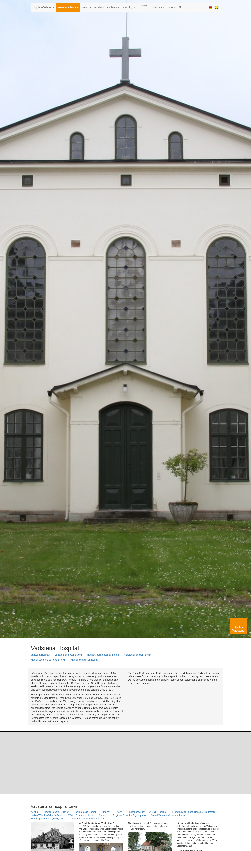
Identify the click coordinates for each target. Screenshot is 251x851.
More (172, 7)
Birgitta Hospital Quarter (56, 812)
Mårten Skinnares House (81, 815)
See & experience (67, 7)
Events (86, 7)
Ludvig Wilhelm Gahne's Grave (47, 815)
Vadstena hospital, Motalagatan (87, 818)
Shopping (128, 7)
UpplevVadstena (43, 7)
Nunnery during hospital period (103, 654)
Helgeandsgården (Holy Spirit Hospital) (147, 812)
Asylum (35, 812)
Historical (159, 7)
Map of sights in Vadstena (84, 659)
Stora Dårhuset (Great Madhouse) (168, 815)
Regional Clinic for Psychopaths (129, 815)
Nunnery (103, 815)
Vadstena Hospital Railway (138, 654)
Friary (119, 812)
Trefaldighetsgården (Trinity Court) (48, 818)
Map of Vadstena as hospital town (48, 659)
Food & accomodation (106, 7)
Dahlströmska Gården (85, 812)
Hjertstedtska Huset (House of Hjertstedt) (193, 812)
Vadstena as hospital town (68, 654)
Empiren (106, 812)
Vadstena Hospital (40, 654)
